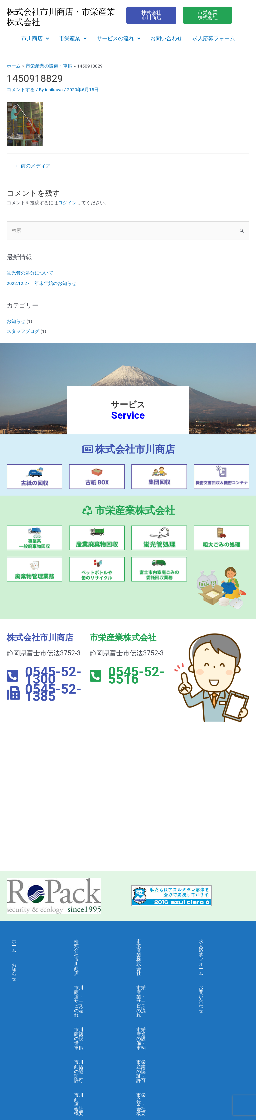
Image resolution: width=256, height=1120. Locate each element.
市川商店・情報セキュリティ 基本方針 (95, 1073)
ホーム (19, 941)
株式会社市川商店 (92, 941)
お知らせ (16, 321)
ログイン (67, 202)
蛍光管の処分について (30, 273)
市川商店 (35, 38)
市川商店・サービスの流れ (95, 958)
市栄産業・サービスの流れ (157, 958)
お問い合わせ (166, 38)
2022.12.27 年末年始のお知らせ (41, 283)
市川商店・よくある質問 (95, 1030)
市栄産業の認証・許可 (157, 996)
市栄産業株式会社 (155, 941)
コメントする (21, 89)
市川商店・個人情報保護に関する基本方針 (95, 1051)
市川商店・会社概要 (95, 1013)
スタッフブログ (23, 331)
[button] (35, 38)
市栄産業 (73, 38)
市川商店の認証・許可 (95, 996)
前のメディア (33, 166)
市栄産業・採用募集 (157, 1046)
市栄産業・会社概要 (157, 1013)
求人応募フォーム (213, 38)
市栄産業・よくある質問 (157, 1030)
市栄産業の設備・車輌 (157, 977)
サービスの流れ (118, 38)
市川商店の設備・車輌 (95, 977)
